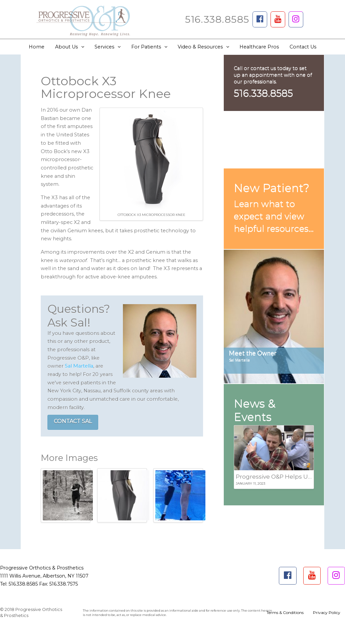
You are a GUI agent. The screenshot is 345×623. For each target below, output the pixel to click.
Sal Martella (79, 366)
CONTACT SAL (73, 421)
